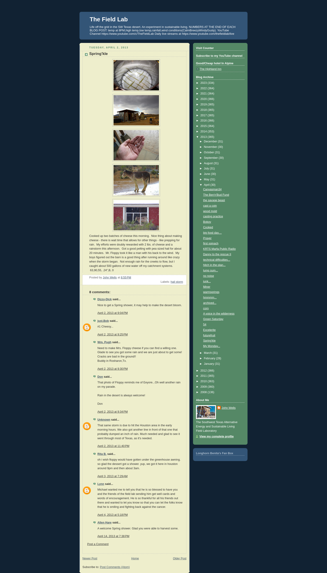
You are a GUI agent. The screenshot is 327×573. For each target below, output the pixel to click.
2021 (204, 93)
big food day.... (212, 232)
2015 (204, 126)
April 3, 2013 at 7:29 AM (112, 476)
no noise (208, 276)
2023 (204, 82)
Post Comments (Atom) (115, 567)
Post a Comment (98, 544)
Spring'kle (209, 340)
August (209, 163)
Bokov (207, 221)
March (208, 353)
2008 (204, 392)
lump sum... (210, 270)
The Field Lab (109, 19)
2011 (204, 375)
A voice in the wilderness (219, 313)
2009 (204, 386)
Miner (207, 286)
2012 (204, 370)
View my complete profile (216, 436)
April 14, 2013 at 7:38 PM (113, 536)
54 (204, 324)
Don (100, 376)
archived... (209, 303)
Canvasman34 (212, 189)
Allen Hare (104, 522)
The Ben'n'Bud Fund (216, 194)
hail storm (177, 281)
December (211, 141)
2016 (204, 120)
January (209, 363)
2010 (204, 381)
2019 (204, 104)
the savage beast (214, 200)
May (207, 179)
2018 (204, 110)
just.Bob (103, 320)
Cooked (208, 227)
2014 (204, 131)
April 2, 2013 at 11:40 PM (113, 446)
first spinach (210, 243)
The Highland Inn (210, 69)
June (207, 174)
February (210, 358)
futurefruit (209, 335)
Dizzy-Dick (104, 299)
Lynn (100, 484)
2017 (204, 115)
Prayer (207, 238)
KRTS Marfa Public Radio (219, 249)
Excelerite (209, 330)
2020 (204, 99)
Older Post (179, 558)
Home (135, 558)
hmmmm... (210, 297)
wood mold (210, 211)
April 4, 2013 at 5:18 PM (112, 514)
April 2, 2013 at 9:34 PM (112, 411)
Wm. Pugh (104, 342)
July (207, 168)
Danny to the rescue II (217, 254)
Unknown (103, 419)
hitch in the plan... (214, 265)
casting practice (213, 216)
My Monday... (211, 346)
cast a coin (210, 205)
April (207, 184)
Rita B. (102, 454)
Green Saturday (213, 319)
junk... (207, 281)
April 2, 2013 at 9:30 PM (112, 368)
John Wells (228, 407)
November (211, 147)
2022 (204, 88)
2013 (204, 137)
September (211, 157)
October (209, 152)
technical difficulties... (216, 259)
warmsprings (211, 292)
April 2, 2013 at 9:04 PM (112, 313)
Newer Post (89, 558)
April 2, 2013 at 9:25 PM (112, 334)
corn (206, 308)
